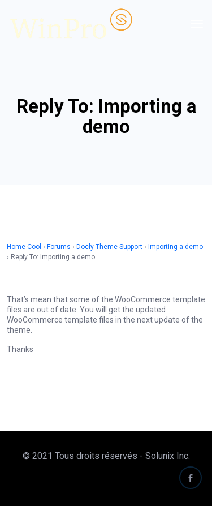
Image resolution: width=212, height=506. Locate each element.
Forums (59, 247)
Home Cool (24, 247)
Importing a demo (175, 247)
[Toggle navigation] (197, 24)
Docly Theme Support (109, 247)
